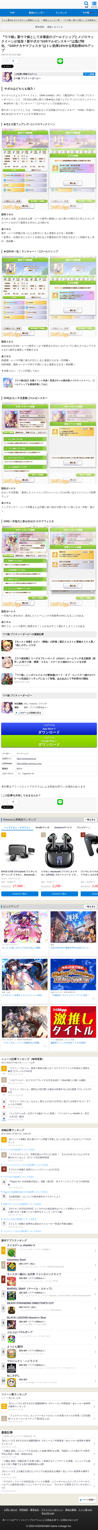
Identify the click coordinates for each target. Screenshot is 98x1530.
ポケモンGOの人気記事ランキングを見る (19, 1219)
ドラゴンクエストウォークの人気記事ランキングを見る (25, 1165)
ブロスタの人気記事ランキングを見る (18, 1177)
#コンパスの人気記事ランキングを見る (19, 1150)
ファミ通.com (85, 1510)
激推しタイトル (55, 27)
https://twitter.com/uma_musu (29, 763)
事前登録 (39, 27)
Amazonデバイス (63, 827)
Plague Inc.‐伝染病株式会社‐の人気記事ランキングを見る (25, 1192)
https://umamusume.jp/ (26, 759)
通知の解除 (70, 1510)
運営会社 (34, 1510)
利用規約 (23, 1510)
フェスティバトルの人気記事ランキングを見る (22, 1231)
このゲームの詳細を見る (29, 713)
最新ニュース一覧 (51, 20)
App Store (49, 729)
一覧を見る (90, 819)
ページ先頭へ (89, 1500)
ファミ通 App (12, 5)
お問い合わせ (10, 1510)
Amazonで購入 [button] (19, 894)
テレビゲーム (83, 827)
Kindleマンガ (42, 827)
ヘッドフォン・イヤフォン (17, 827)
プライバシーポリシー (52, 1510)
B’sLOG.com (48, 1513)
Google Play (49, 741)
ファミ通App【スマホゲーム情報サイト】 (20, 20)
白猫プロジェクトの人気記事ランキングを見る (22, 1204)
